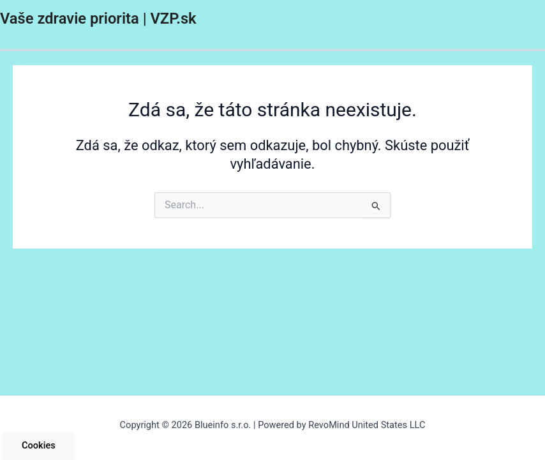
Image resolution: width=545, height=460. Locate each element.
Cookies (39, 445)
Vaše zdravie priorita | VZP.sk (98, 18)
